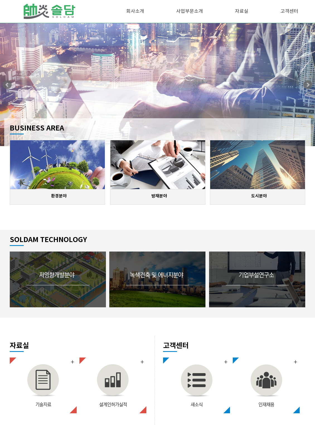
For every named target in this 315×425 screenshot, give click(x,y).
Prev (7, 84)
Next (307, 84)
